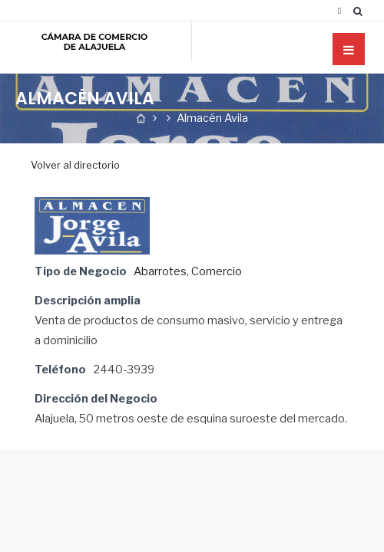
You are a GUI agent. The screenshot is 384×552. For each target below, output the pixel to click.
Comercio (216, 271)
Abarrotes (160, 271)
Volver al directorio (75, 165)
